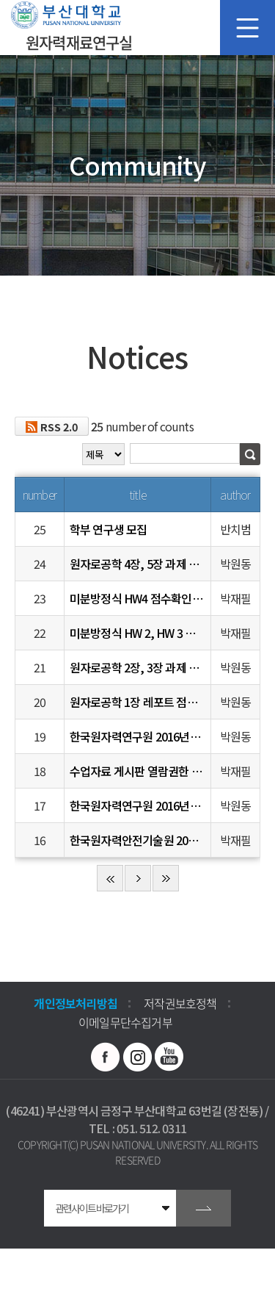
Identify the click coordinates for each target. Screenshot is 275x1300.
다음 (138, 878)
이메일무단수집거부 (125, 1022)
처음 (110, 878)
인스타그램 (138, 1056)
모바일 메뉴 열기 (247, 27)
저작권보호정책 (180, 1003)
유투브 (169, 1056)
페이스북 (105, 1056)
